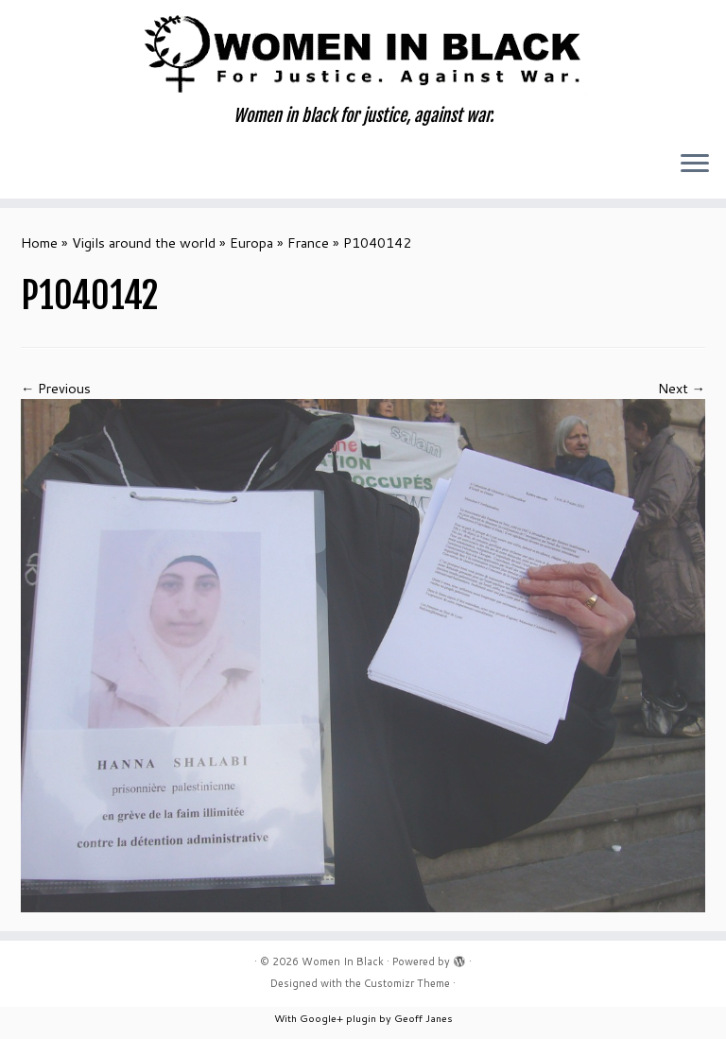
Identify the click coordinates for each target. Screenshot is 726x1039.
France (308, 242)
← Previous (56, 388)
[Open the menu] (695, 164)
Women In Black (343, 961)
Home (39, 242)
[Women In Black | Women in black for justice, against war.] (363, 52)
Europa (251, 242)
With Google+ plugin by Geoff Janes (363, 1018)
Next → (681, 388)
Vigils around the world (144, 242)
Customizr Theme (407, 983)
